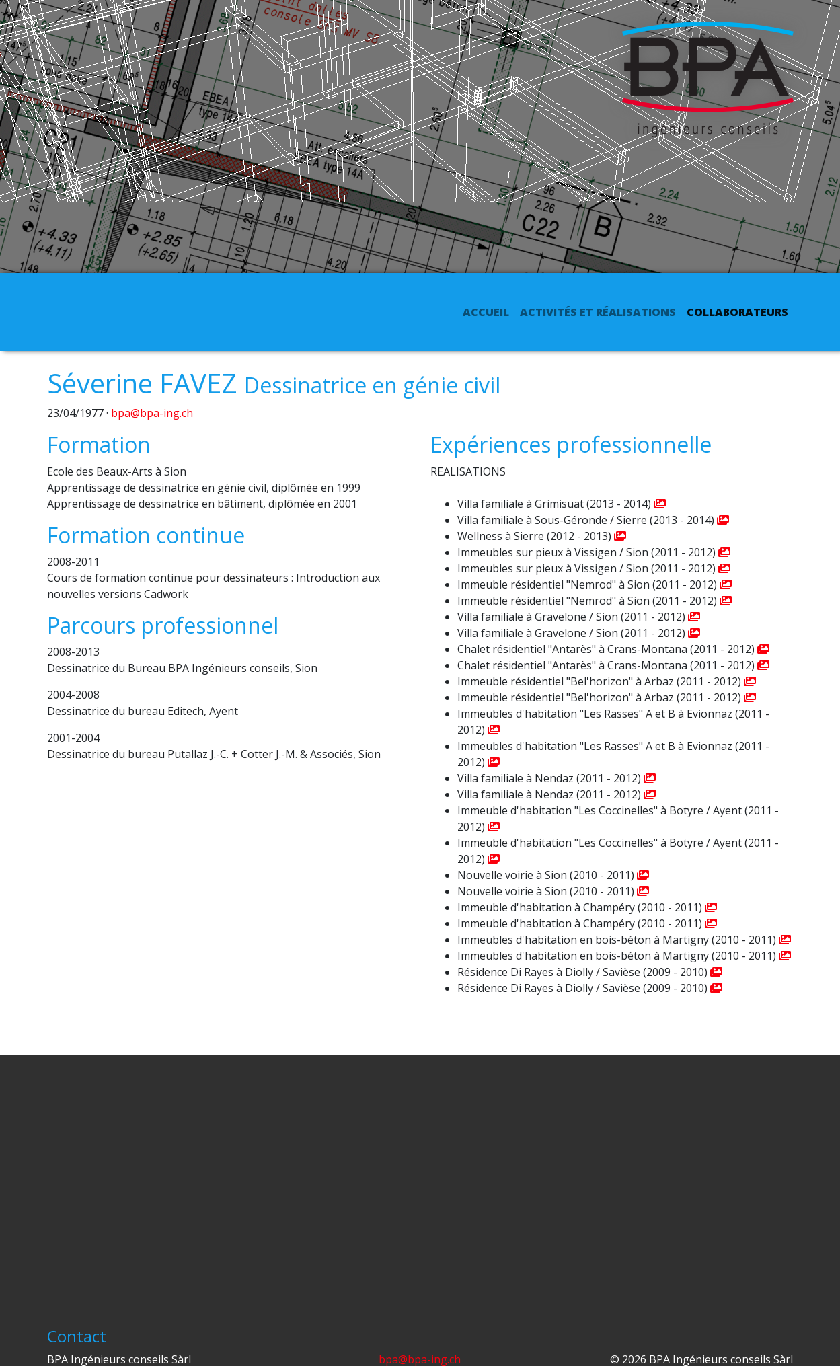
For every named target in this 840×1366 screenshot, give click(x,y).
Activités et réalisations (598, 312)
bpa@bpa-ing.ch (152, 413)
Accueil (488, 311)
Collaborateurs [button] (737, 312)
